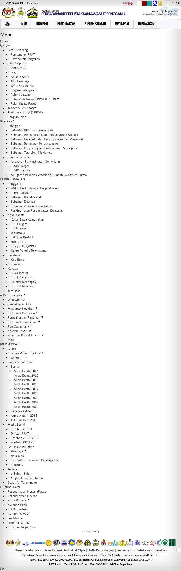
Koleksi (13, 268)
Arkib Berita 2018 (26, 384)
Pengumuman (17, 117)
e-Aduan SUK (18, 513)
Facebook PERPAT (25, 438)
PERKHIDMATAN (12, 179)
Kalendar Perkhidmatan (25, 335)
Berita (15, 366)
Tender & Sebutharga (22, 108)
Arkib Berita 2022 (26, 402)
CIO (3, 569)
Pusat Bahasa (18, 500)
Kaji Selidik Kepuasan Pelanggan (34, 460)
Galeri (12, 348)
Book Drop (18, 228)
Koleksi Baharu (20, 331)
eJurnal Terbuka (22, 286)
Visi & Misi (18, 68)
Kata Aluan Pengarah (25, 59)
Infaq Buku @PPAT (23, 246)
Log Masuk (15, 518)
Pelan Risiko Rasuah (24, 103)
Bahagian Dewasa (23, 201)
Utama (4, 41)
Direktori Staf (19, 522)
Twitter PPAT (20, 433)
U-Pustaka (18, 233)
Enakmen (17, 264)
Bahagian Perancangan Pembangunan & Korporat (45, 148)
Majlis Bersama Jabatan (27, 478)
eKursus (18, 456)
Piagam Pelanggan (23, 90)
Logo (14, 72)
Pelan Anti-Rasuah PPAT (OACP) (35, 99)
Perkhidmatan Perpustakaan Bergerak (37, 210)
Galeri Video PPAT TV (27, 353)
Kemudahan (16, 215)
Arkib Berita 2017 (26, 389)
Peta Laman (144, 550)
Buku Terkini (19, 273)
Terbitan (13, 469)
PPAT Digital (19, 224)
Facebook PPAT (21, 429)
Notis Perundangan (101, 550)
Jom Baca (14, 291)
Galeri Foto (18, 357)
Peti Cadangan (19, 326)
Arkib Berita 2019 (26, 380)
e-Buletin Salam (21, 473)
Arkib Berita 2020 (26, 375)
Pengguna (14, 184)
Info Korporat (17, 63)
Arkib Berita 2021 (26, 406)
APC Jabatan (23, 170)
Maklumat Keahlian (22, 308)
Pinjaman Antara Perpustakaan (32, 206)
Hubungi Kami (10, 487)
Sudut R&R (18, 241)
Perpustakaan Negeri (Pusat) (27, 491)
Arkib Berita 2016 (26, 393)
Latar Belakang (18, 50)
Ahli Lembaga (20, 81)
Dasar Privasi (52, 550)
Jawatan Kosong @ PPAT (26, 112)
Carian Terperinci (23, 527)
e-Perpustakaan (12, 295)
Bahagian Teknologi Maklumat (31, 152)
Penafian (160, 550)
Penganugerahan (19, 157)
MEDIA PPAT (9, 344)
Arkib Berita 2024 (26, 371)
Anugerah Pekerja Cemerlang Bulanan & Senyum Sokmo (49, 175)
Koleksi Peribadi (22, 277)
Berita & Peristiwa (20, 362)
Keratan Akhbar (22, 411)
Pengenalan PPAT (23, 54)
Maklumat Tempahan (24, 322)
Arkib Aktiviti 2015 (24, 420)
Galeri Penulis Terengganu (29, 250)
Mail (11, 340)
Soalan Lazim (125, 550)
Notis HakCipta (74, 550)
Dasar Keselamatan (28, 550)
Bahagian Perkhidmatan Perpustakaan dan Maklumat (47, 139)
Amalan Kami (20, 76)
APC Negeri (22, 166)
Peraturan (15, 255)
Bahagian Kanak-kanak (26, 197)
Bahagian (14, 126)
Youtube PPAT (22, 442)
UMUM (5, 45)
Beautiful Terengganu (22, 482)
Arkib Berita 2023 (26, 398)
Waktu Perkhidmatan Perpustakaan (35, 188)
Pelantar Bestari (22, 237)
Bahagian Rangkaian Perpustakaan (34, 143)
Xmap (96, 531)
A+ (177, 2)
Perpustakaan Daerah (22, 496)
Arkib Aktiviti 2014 (24, 415)
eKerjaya (18, 451)
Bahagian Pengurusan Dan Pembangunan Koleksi (44, 134)
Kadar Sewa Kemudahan (27, 219)
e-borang (17, 464)
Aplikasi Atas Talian (21, 447)
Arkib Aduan (19, 509)
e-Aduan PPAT (18, 505)
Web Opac (16, 299)
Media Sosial (16, 424)
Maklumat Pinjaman (23, 313)
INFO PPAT (8, 121)
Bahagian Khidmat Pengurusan (32, 130)
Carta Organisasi (22, 85)
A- (168, 2)
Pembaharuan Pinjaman (25, 317)
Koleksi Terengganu (24, 282)
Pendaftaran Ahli (22, 192)
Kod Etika (17, 259)
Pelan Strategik (21, 94)
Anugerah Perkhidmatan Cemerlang (35, 161)
